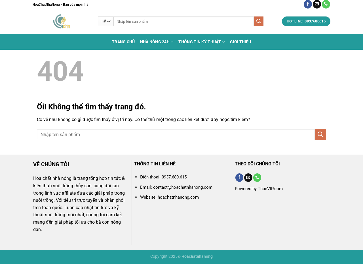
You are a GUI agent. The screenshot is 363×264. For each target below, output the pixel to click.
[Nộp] (258, 21)
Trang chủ (123, 42)
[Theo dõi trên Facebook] (308, 4)
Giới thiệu (240, 42)
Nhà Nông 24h (157, 42)
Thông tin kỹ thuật (201, 42)
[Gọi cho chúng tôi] (326, 4)
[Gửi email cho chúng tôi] (317, 4)
